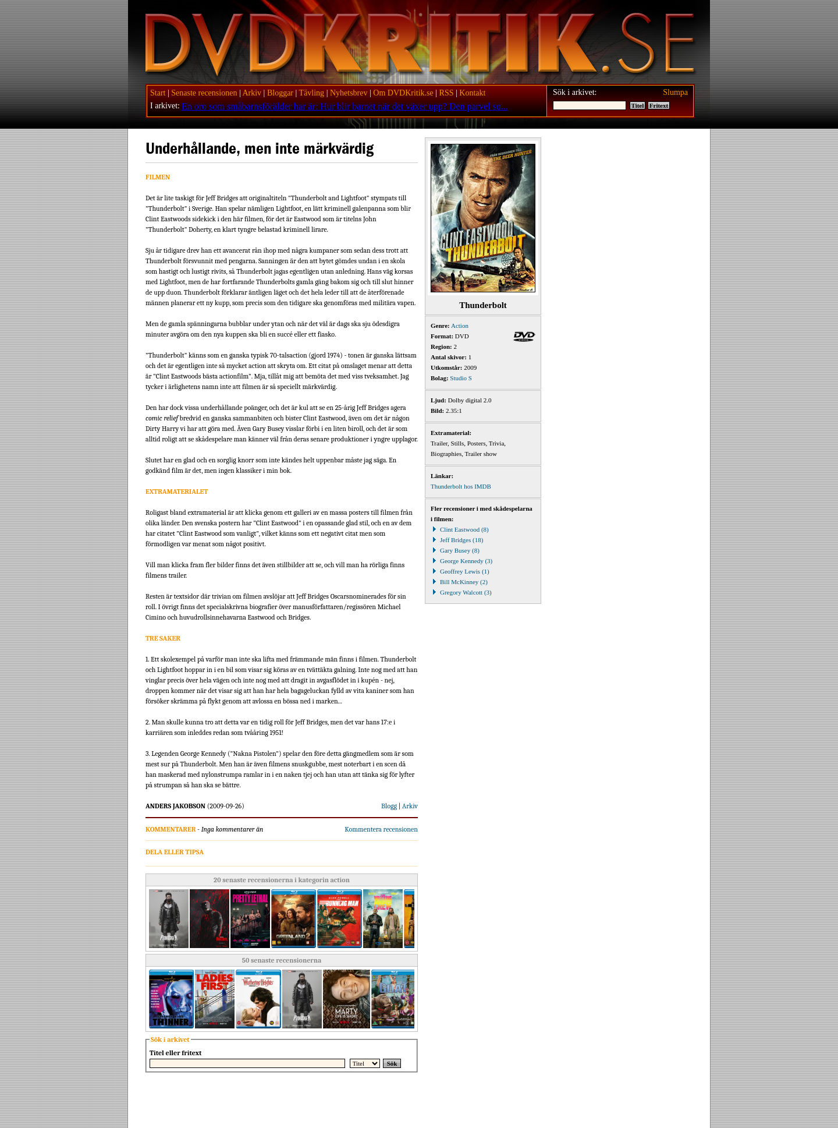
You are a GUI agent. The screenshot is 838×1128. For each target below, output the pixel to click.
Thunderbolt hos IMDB (461, 486)
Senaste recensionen (204, 93)
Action (459, 325)
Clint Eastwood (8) (460, 529)
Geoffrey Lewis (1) (460, 571)
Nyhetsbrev (349, 93)
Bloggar (280, 93)
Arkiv (251, 93)
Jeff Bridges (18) (457, 539)
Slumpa (675, 92)
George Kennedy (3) (461, 560)
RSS (446, 93)
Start (157, 93)
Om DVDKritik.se (403, 93)
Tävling (312, 93)
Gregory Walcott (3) (461, 592)
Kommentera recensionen (381, 829)
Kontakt (472, 93)
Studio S (461, 377)
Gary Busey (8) (455, 550)
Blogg (389, 806)
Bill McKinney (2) (459, 581)
